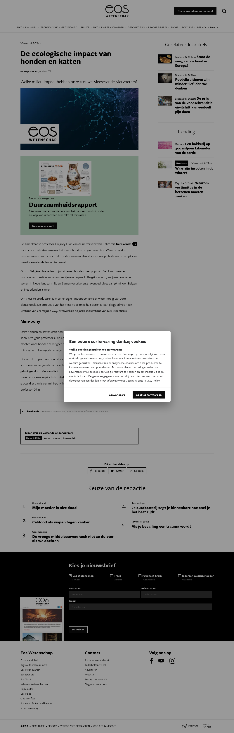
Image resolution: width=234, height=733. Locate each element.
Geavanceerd (117, 395)
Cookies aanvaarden (149, 395)
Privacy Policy (152, 380)
